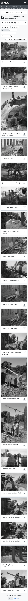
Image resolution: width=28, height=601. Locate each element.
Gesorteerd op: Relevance (8, 33)
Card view (5, 30)
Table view (12, 30)
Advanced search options (11, 23)
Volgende (16, 598)
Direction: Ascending (7, 36)
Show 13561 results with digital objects (15, 39)
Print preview (6, 27)
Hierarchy (15, 27)
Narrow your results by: (14, 12)
